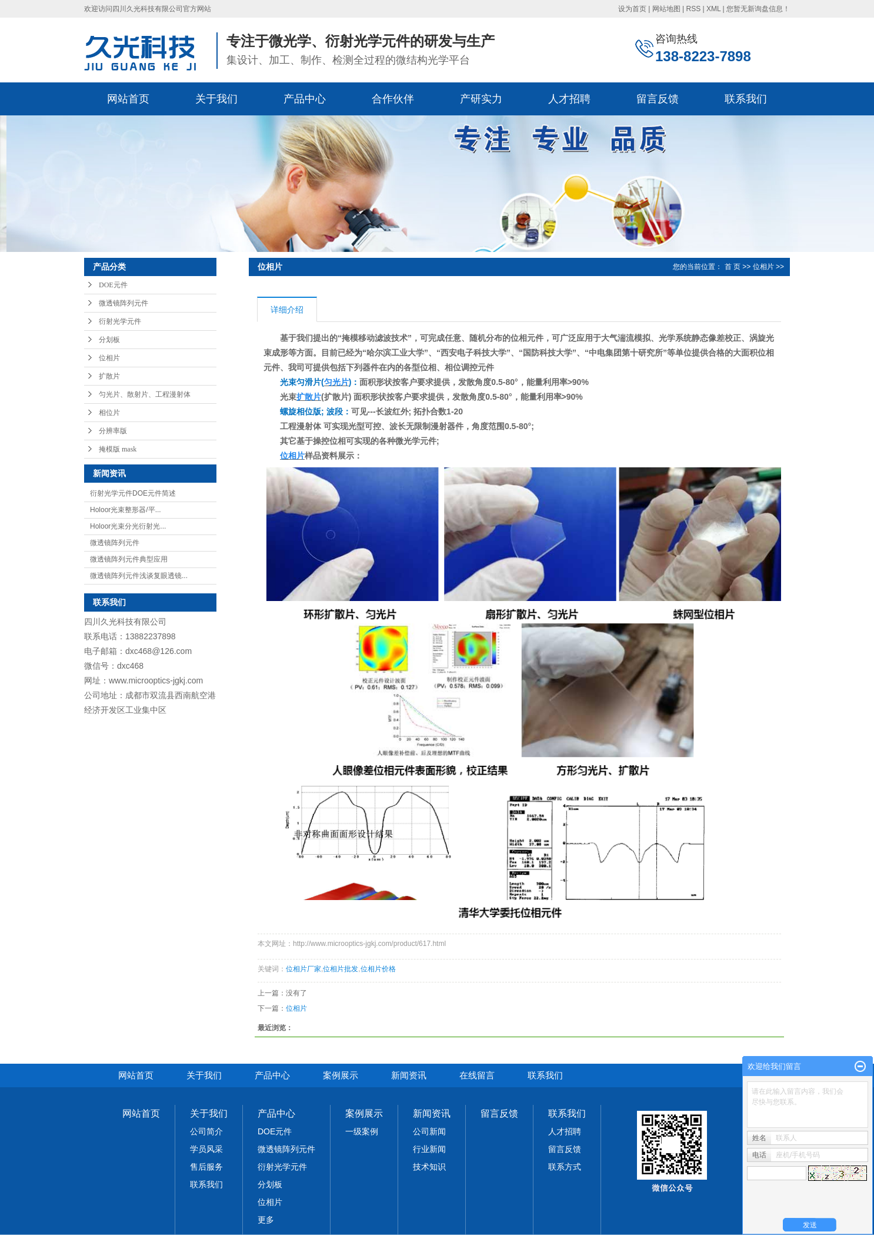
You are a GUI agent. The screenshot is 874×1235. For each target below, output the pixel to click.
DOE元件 (113, 285)
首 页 (732, 267)
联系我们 (746, 99)
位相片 (109, 358)
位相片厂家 (303, 969)
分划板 (109, 340)
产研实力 (481, 99)
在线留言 (477, 1075)
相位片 (109, 413)
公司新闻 (429, 1131)
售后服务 (206, 1166)
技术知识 (429, 1166)
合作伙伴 (393, 99)
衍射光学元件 (120, 321)
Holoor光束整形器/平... (125, 510)
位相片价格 (378, 969)
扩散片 (109, 376)
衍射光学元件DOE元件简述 (133, 493)
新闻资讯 (408, 1075)
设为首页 (632, 9)
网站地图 (666, 9)
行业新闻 (429, 1149)
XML (713, 9)
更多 (266, 1219)
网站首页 (128, 99)
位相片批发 (340, 969)
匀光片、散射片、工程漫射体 (145, 394)
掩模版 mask (117, 449)
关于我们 (216, 99)
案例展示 (340, 1075)
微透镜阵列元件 (123, 303)
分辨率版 (113, 431)
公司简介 (206, 1131)
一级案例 (361, 1131)
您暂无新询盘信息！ (758, 9)
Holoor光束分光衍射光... (128, 526)
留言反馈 (657, 99)
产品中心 (304, 99)
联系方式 (564, 1166)
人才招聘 (569, 99)
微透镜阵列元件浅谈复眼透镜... (139, 576)
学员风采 (206, 1149)
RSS (693, 9)
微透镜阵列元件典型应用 (129, 559)
